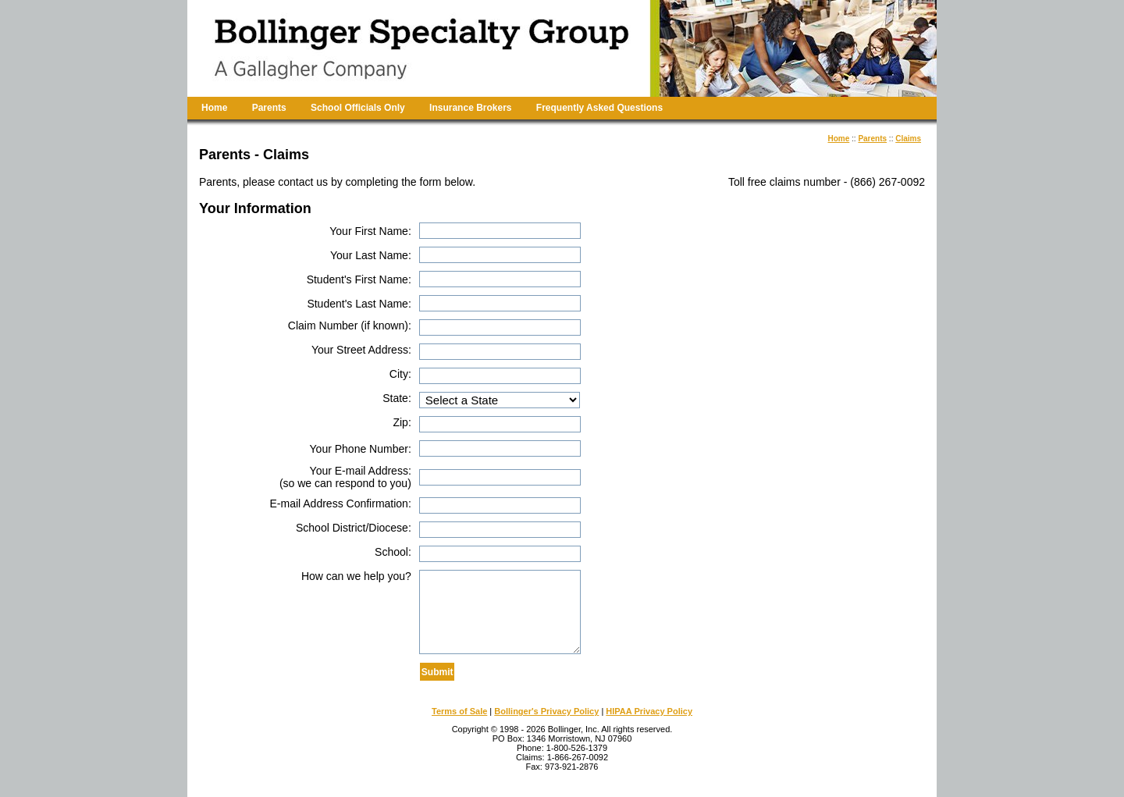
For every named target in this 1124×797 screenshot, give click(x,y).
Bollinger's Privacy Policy (546, 711)
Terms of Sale (459, 711)
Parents (269, 107)
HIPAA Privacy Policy (649, 711)
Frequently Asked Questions (599, 107)
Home (214, 107)
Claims (908, 138)
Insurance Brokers (470, 107)
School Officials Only (358, 107)
